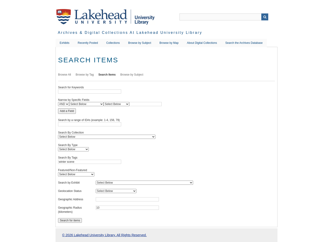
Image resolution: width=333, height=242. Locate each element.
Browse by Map (169, 43)
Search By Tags (67, 157)
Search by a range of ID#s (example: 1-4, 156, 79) (89, 120)
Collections (113, 43)
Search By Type (68, 145)
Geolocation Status (69, 191)
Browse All (64, 74)
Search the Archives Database (243, 43)
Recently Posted (88, 43)
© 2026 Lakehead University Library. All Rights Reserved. (104, 235)
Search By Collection (71, 132)
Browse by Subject (139, 43)
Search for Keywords (71, 87)
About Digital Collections (202, 43)
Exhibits (64, 43)
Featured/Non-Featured (72, 170)
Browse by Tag (85, 74)
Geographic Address (70, 199)
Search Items (107, 74)
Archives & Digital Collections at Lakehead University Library (130, 33)
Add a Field (67, 111)
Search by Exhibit (69, 182)
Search (264, 16)
